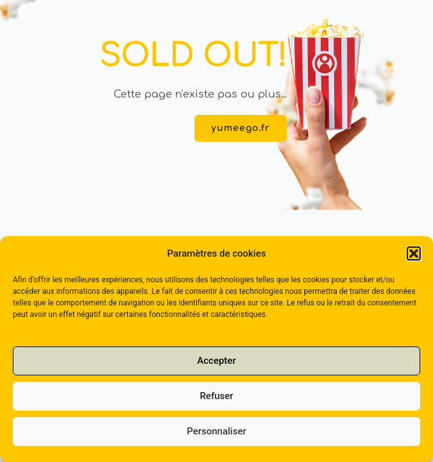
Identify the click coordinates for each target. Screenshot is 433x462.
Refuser (216, 407)
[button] (413, 263)
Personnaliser (216, 442)
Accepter (216, 371)
